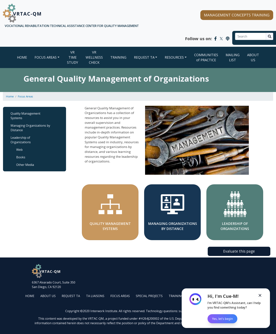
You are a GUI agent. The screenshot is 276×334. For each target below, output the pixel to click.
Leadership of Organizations (21, 140)
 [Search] (269, 36)
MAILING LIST (233, 57)
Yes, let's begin (222, 319)
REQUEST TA (144, 57)
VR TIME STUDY (72, 57)
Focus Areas (25, 96)
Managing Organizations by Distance (30, 127)
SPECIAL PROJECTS (149, 296)
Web (19, 150)
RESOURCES (174, 57)
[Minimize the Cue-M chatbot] (260, 295)
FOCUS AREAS (46, 57)
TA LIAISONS (95, 296)
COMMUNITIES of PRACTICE (206, 57)
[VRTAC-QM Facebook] (215, 38)
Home (22, 57)
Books (20, 157)
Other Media (25, 165)
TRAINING (118, 57)
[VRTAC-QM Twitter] (221, 38)
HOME (29, 296)
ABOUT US (253, 57)
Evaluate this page (239, 251)
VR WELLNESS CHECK (94, 57)
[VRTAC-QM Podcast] (227, 38)
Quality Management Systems (25, 115)
